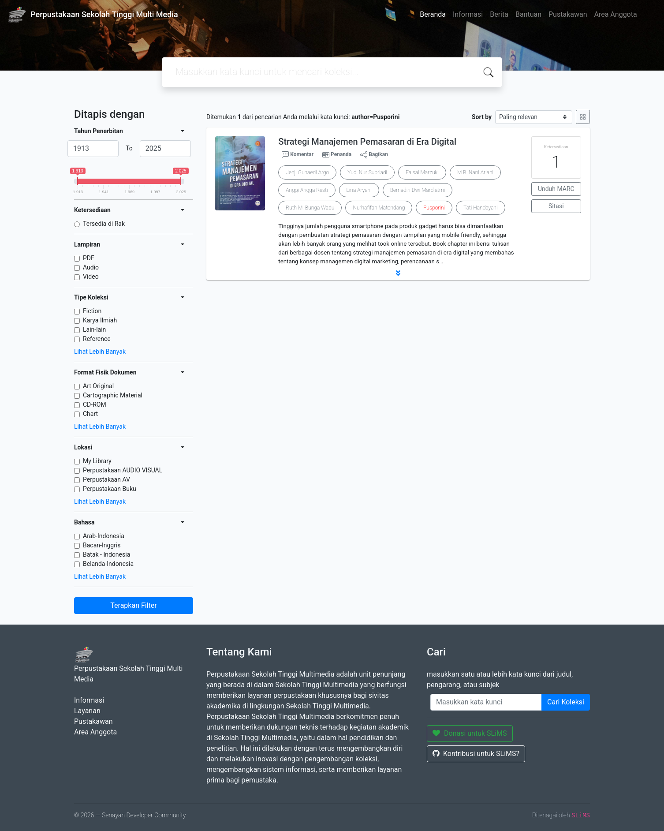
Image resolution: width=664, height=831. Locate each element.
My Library (97, 460)
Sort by (482, 116)
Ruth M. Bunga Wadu (310, 208)
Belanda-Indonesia (108, 563)
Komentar (297, 154)
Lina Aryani (359, 190)
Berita (499, 14)
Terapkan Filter (133, 605)
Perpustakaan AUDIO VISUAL (122, 470)
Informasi (468, 14)
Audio (91, 267)
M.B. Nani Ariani (475, 172)
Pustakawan (567, 14)
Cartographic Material (112, 395)
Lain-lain (94, 329)
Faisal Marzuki (422, 172)
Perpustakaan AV (106, 479)
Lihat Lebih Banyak (100, 351)
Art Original (98, 385)
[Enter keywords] (486, 702)
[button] (398, 273)
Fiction (92, 310)
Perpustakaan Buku (109, 488)
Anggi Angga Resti (307, 190)
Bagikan (374, 154)
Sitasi (556, 206)
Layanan (87, 711)
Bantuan (528, 14)
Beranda (433, 14)
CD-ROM (94, 404)
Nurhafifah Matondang (379, 208)
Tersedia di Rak (104, 223)
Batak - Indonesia (106, 554)
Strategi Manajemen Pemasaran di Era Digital (367, 141)
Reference (97, 338)
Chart (90, 413)
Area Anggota (615, 14)
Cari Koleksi (565, 702)
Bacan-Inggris (102, 545)
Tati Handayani (480, 208)
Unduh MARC (556, 188)
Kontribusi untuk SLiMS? (476, 753)
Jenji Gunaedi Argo (307, 172)
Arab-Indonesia (103, 535)
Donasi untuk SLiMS (470, 733)
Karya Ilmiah (100, 320)
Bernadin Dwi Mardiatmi (417, 190)
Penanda (341, 154)
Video (91, 276)
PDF (88, 258)
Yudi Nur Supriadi (367, 172)
